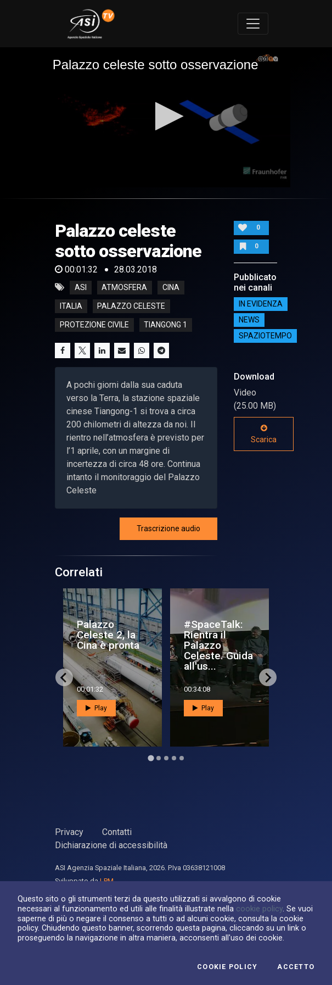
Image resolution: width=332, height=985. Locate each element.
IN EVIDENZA (261, 303)
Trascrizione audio (168, 528)
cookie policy (259, 908)
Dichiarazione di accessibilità (111, 845)
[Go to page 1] (151, 758)
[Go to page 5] (181, 758)
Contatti (117, 832)
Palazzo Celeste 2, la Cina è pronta (108, 635)
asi (81, 287)
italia (71, 306)
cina (170, 287)
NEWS (249, 319)
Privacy (69, 832)
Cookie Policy (227, 967)
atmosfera (124, 287)
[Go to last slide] (64, 677)
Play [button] (96, 708)
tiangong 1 (165, 324)
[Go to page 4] (174, 758)
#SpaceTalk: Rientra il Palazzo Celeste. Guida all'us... (218, 645)
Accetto (295, 967)
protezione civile (94, 324)
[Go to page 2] (158, 758)
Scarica (264, 434)
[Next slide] (268, 677)
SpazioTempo (265, 335)
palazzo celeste (131, 306)
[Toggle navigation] (253, 24)
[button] (166, 116)
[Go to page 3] (166, 758)
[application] (166, 117)
